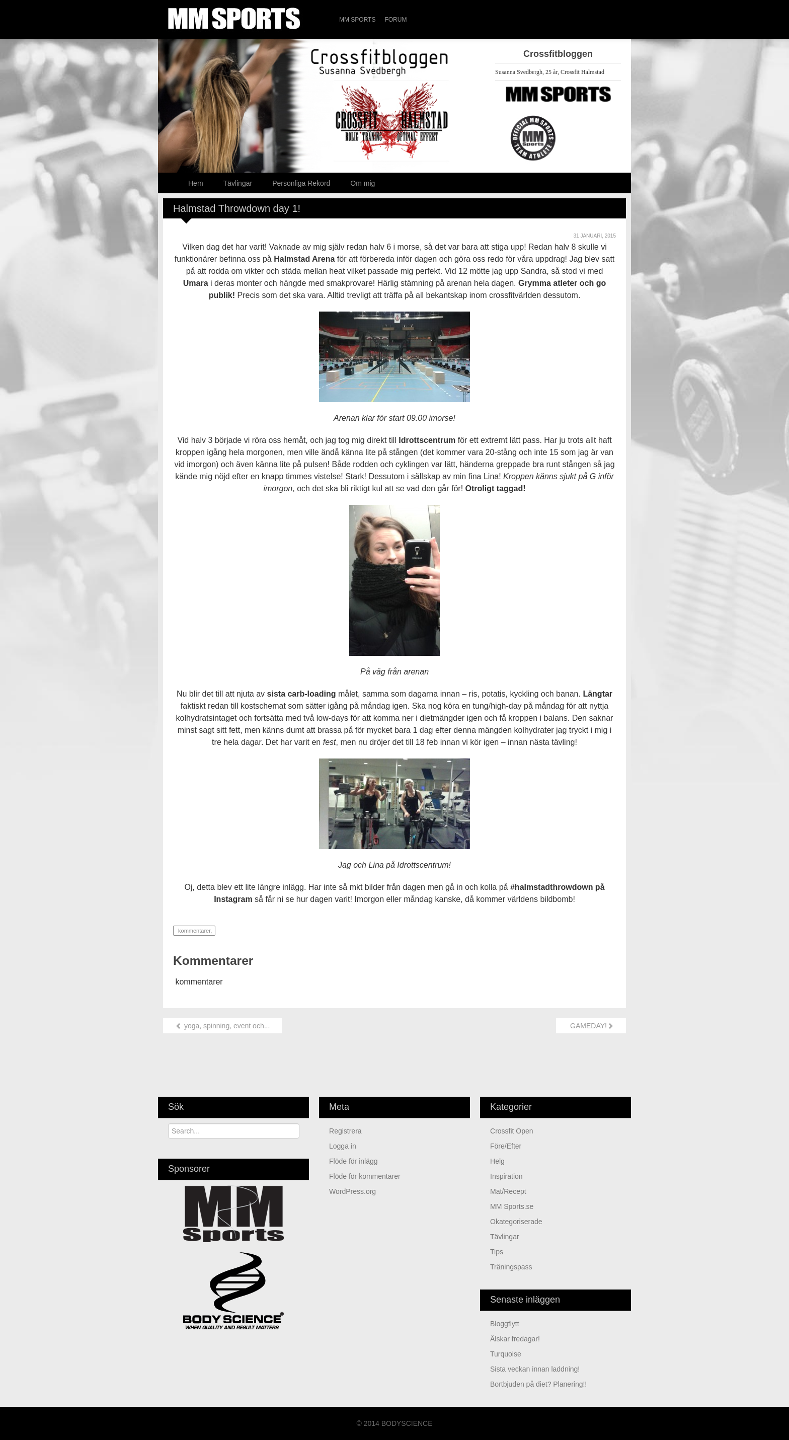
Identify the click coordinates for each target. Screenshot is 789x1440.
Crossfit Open (511, 1131)
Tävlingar (238, 183)
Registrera (345, 1131)
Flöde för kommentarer (365, 1176)
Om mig (362, 183)
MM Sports (357, 19)
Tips (496, 1252)
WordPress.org (352, 1191)
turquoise (505, 1354)
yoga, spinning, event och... (222, 1026)
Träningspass (511, 1267)
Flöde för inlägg (353, 1161)
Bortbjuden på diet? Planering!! (538, 1384)
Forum (395, 19)
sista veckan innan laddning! (535, 1369)
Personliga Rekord (301, 183)
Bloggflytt (504, 1324)
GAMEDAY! (591, 1026)
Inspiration (506, 1176)
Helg (497, 1161)
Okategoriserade (516, 1222)
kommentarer (193, 931)
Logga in (342, 1146)
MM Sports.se (511, 1206)
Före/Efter (505, 1146)
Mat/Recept (508, 1191)
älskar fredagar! (515, 1339)
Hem (195, 183)
